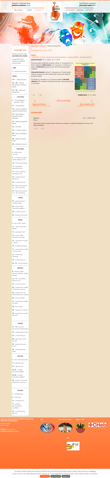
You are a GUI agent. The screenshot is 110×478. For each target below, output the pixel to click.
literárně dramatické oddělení (56, 57)
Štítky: (33, 55)
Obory (29, 10)
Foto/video (70, 10)
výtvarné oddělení (86, 57)
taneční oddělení (73, 57)
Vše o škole (18, 10)
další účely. (93, 471)
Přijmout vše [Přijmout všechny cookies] (45, 476)
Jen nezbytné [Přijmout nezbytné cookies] (56, 476)
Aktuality (39, 10)
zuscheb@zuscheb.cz (12, 431)
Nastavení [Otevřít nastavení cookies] (66, 476)
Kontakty (89, 10)
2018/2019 (35, 57)
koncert (42, 57)
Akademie (80, 10)
